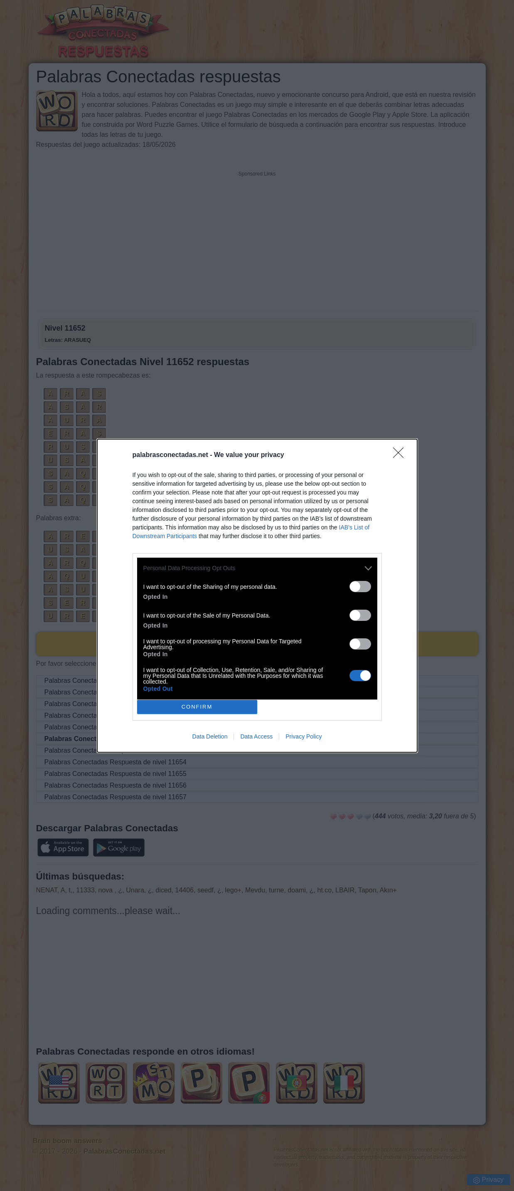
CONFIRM (197, 706)
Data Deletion (210, 736)
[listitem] (257, 568)
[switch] (360, 586)
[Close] (401, 455)
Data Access (256, 736)
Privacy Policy (303, 736)
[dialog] (257, 595)
